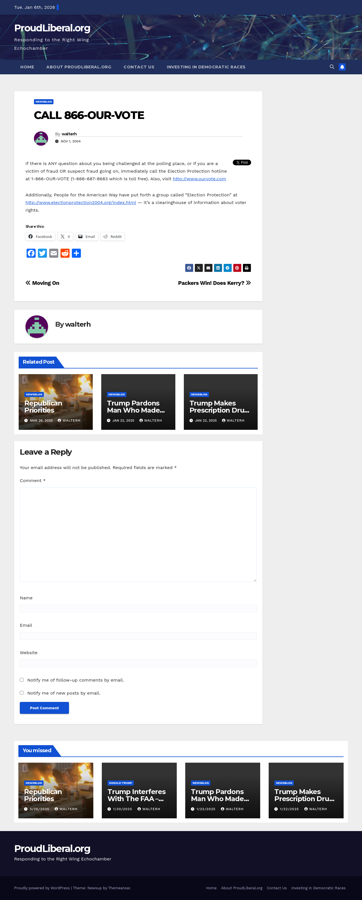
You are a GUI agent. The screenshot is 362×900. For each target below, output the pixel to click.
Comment (33, 480)
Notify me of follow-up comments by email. (75, 680)
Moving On (42, 283)
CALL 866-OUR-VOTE (89, 115)
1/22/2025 (207, 809)
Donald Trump (120, 782)
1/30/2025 (123, 809)
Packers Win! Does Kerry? (214, 283)
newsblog (44, 101)
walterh (69, 133)
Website (29, 652)
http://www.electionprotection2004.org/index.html (80, 202)
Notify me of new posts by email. (63, 693)
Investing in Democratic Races (206, 67)
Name (26, 597)
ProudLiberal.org (52, 28)
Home (27, 67)
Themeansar (119, 888)
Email (26, 625)
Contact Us (139, 67)
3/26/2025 (40, 809)
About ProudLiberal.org (78, 67)
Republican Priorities (43, 406)
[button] (332, 67)
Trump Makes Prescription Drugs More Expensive (220, 410)
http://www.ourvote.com (199, 178)
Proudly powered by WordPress (42, 888)
